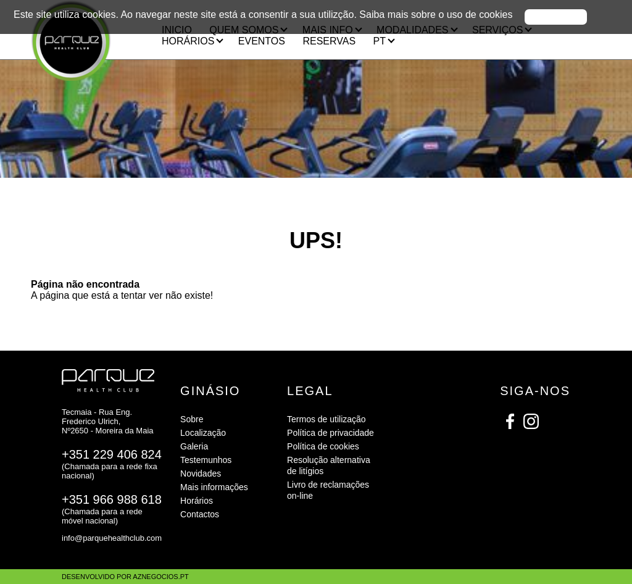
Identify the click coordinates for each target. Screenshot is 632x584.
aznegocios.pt (160, 576)
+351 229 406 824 (112, 454)
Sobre (191, 419)
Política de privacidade (330, 433)
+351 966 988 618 (112, 499)
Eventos (261, 41)
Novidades (200, 473)
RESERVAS (329, 41)
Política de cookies (323, 446)
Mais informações (214, 487)
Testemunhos (205, 460)
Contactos (199, 514)
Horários (196, 501)
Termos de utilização (326, 419)
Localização (203, 433)
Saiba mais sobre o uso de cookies (435, 14)
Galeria (194, 446)
